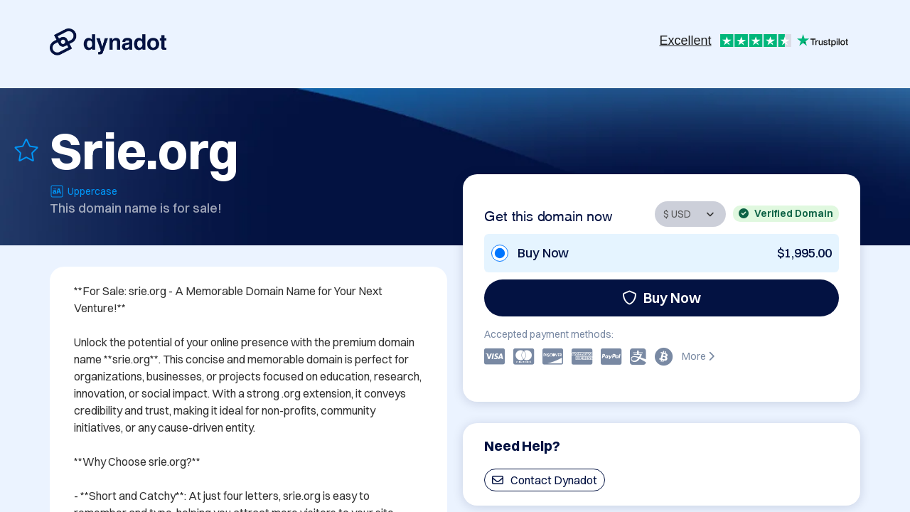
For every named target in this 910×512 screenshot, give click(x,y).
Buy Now (661, 297)
